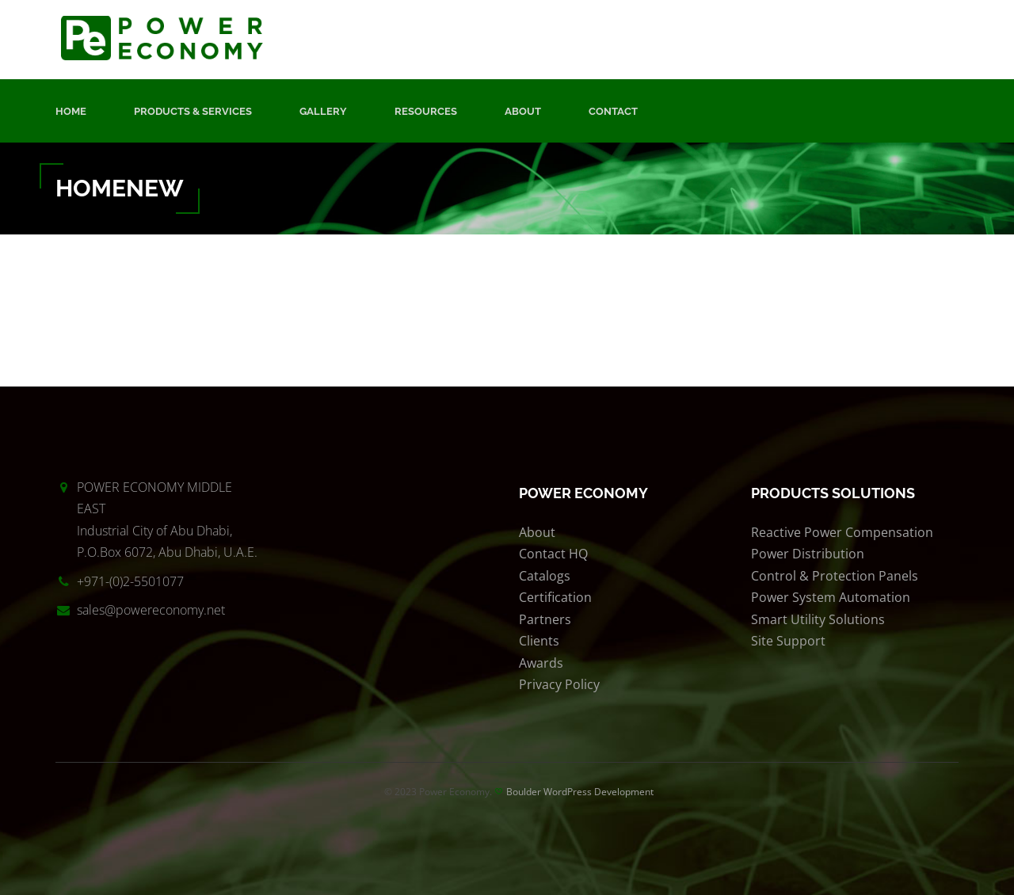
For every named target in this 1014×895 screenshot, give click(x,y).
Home (70, 111)
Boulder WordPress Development (580, 791)
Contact (613, 111)
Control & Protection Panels (834, 576)
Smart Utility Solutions (818, 619)
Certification (555, 597)
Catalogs (544, 576)
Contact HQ (553, 553)
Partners (545, 619)
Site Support (788, 640)
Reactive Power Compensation (842, 532)
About (523, 111)
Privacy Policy (559, 684)
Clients (539, 640)
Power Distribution (807, 553)
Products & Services (193, 111)
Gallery (323, 111)
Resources (426, 111)
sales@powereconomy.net (151, 610)
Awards (541, 663)
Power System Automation (830, 597)
